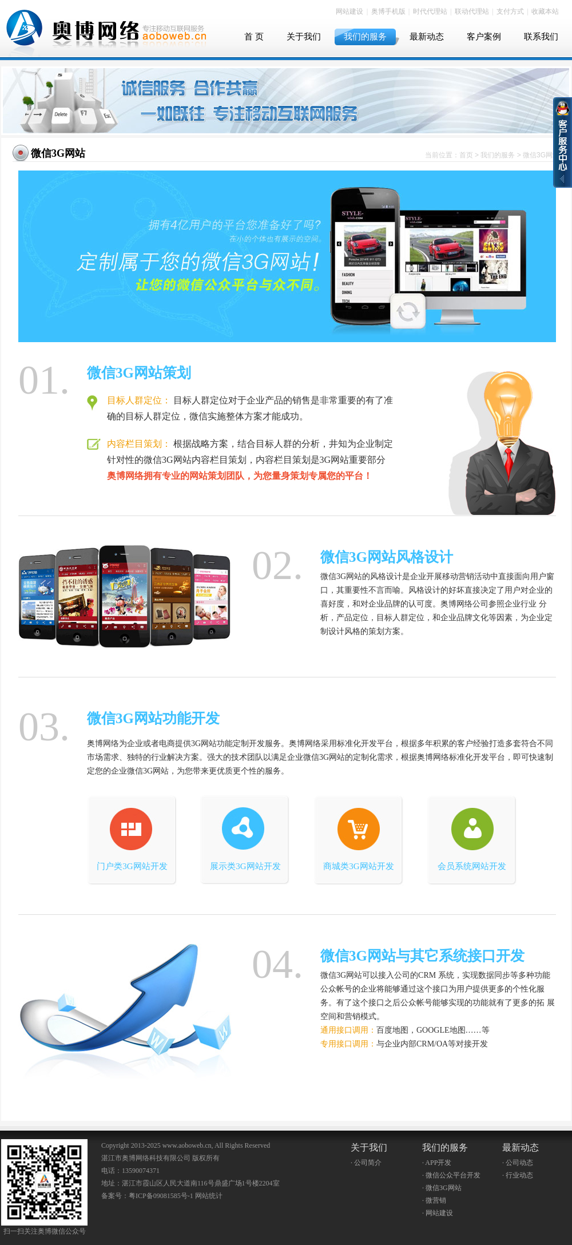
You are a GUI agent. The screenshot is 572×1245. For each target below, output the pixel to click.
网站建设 (349, 11)
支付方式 (510, 11)
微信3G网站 (58, 153)
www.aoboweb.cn (187, 1145)
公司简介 (368, 1163)
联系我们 (541, 36)
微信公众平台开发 (453, 1175)
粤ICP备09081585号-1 (161, 1196)
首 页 (254, 36)
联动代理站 (472, 11)
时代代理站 (430, 11)
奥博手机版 (388, 11)
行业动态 (519, 1175)
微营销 (436, 1200)
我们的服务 (365, 36)
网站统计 (209, 1196)
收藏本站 (545, 11)
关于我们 (304, 36)
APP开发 (438, 1163)
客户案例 (484, 36)
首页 (466, 155)
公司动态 (519, 1163)
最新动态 (427, 36)
